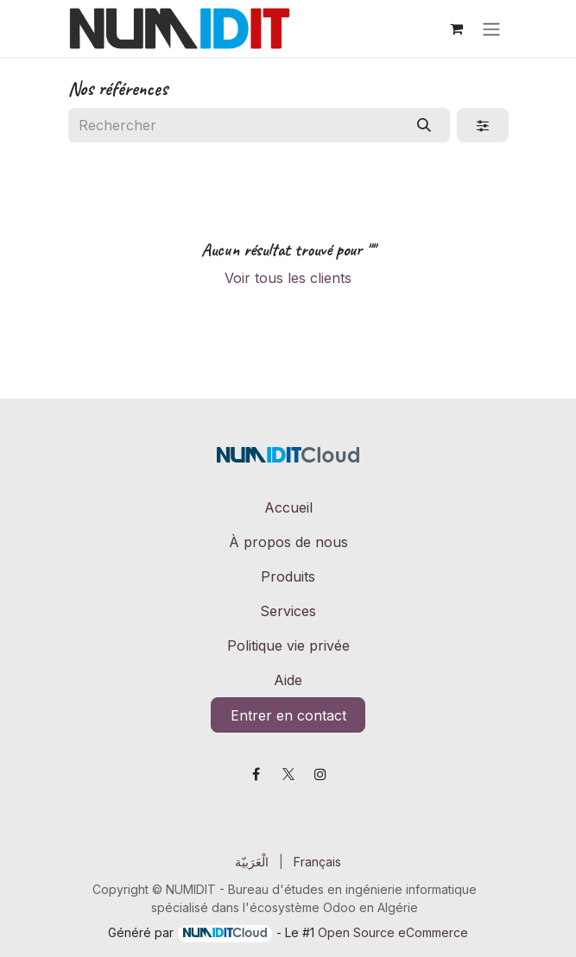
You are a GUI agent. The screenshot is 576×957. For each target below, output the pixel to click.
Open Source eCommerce (393, 932)
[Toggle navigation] (491, 28)
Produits (288, 576)
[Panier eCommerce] (457, 28)
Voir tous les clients (288, 277)
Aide (288, 680)
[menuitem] (252, 861)
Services (288, 611)
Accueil (288, 507)
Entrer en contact (288, 715)
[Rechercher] (423, 125)
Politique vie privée (288, 645)
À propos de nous (288, 542)
